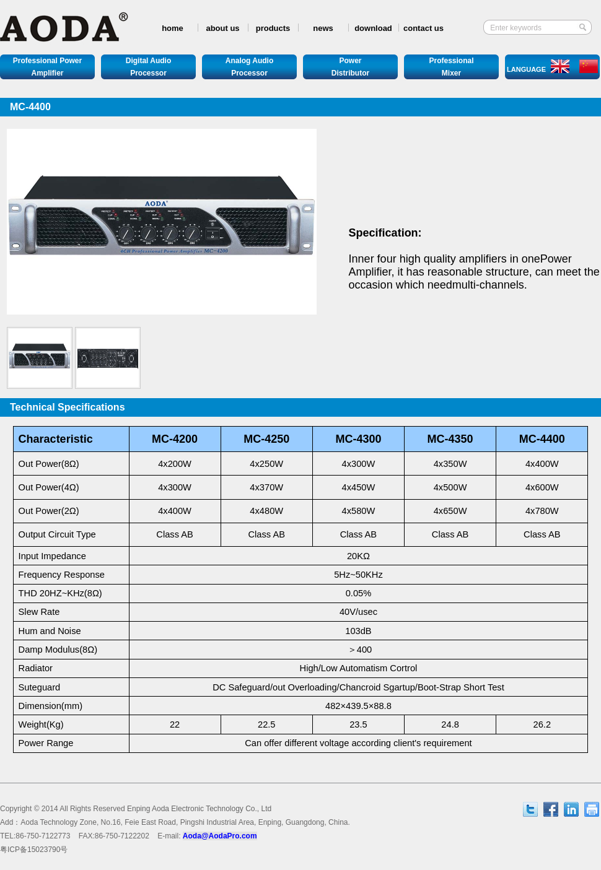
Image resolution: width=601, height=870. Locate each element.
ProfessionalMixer (451, 66)
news (323, 28)
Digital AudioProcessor (149, 66)
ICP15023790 (34, 849)
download (373, 28)
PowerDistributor (350, 66)
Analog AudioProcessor (250, 66)
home (172, 28)
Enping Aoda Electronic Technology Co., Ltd (199, 808)
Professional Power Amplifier (47, 66)
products (273, 28)
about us (222, 28)
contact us (423, 28)
